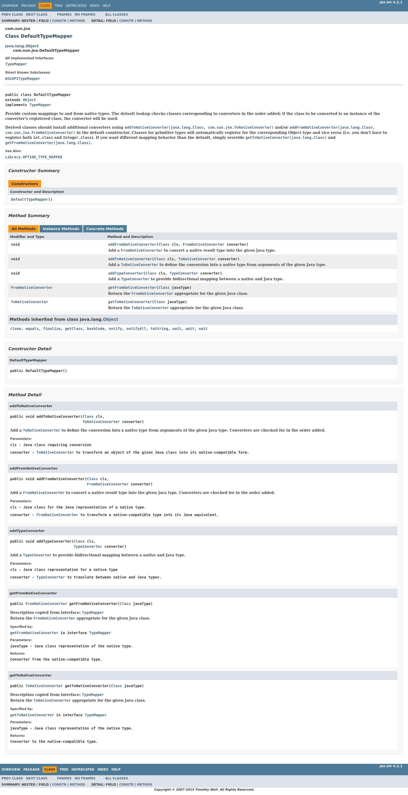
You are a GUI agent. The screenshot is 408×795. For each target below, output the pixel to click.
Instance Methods (61, 229)
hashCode (95, 329)
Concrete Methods (105, 229)
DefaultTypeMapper (29, 199)
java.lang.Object (22, 46)
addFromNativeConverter (132, 244)
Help (107, 6)
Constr (59, 21)
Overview (10, 6)
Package (28, 6)
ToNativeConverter (196, 259)
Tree (59, 6)
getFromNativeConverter (132, 287)
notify (115, 329)
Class (163, 244)
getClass (73, 329)
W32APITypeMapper (22, 78)
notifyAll (136, 329)
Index (95, 6)
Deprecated (76, 6)
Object (29, 100)
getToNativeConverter (130, 302)
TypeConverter (184, 273)
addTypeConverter (125, 273)
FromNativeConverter (203, 244)
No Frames (85, 14)
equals (32, 329)
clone (15, 329)
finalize (51, 329)
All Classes (116, 14)
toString (159, 329)
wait (177, 329)
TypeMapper (16, 64)
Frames (64, 14)
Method (77, 21)
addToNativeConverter (130, 259)
